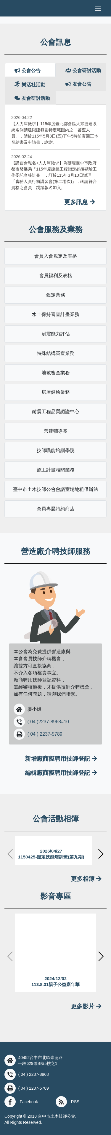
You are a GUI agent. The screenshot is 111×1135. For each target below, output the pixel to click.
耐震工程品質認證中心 (55, 411)
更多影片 (86, 1006)
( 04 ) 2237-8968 (33, 1074)
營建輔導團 (55, 431)
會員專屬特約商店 (56, 508)
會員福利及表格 (55, 275)
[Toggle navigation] (98, 8)
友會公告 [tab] (78, 84)
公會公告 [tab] (28, 70)
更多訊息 (79, 202)
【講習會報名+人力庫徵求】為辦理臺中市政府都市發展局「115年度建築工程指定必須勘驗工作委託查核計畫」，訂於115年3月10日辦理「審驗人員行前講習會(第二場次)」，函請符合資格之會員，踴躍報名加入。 (54, 175)
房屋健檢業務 (55, 392)
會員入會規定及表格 (55, 256)
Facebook (29, 1101)
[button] (19, 709)
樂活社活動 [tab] (30, 84)
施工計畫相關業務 (56, 469)
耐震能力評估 (55, 333)
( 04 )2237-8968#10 (48, 721)
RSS (75, 1101)
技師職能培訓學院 (56, 450)
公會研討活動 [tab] (83, 70)
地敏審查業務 (55, 372)
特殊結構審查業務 (56, 353)
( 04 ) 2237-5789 (44, 734)
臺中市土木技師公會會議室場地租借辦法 (55, 489)
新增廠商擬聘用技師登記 (61, 758)
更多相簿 (86, 879)
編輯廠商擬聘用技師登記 (61, 773)
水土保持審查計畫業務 (55, 314)
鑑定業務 (55, 294)
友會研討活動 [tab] (32, 98)
